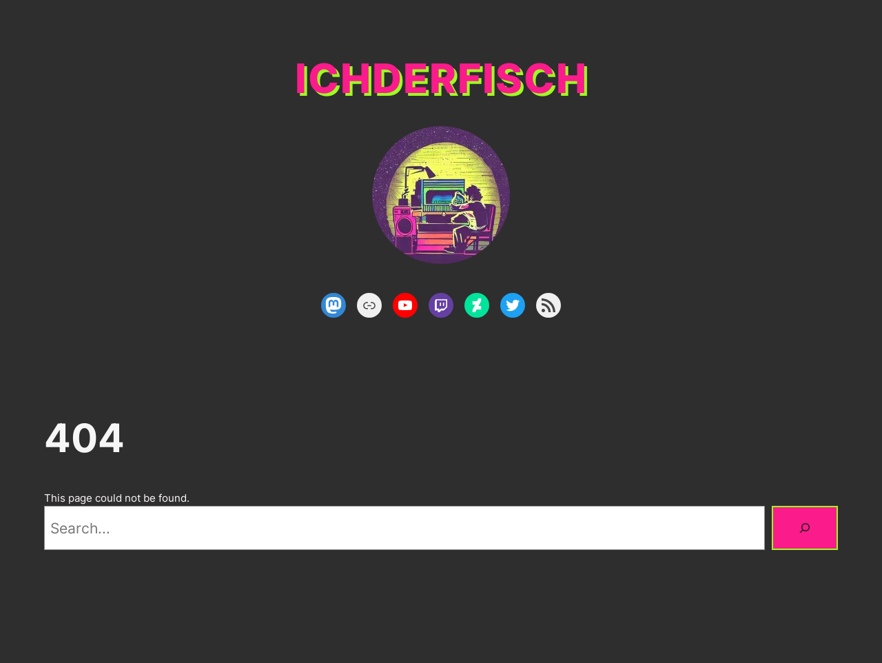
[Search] (805, 528)
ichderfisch (441, 78)
